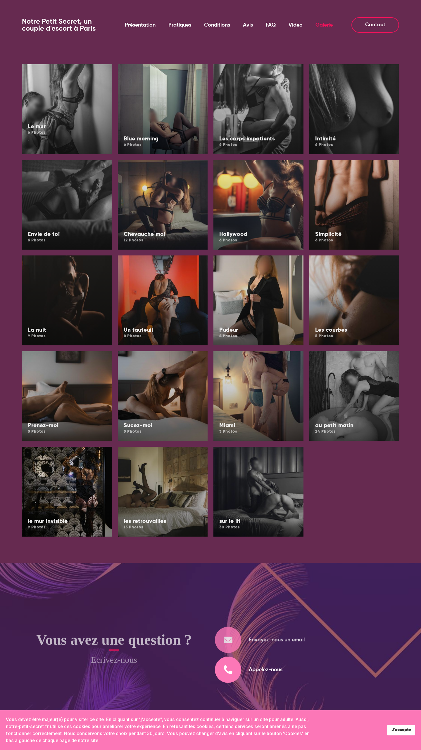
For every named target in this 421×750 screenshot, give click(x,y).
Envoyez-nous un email (277, 650)
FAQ (271, 25)
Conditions (217, 25)
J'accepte (401, 730)
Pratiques (179, 25)
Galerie (324, 25)
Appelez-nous (265, 669)
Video (296, 25)
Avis (248, 25)
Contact (375, 24)
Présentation (140, 25)
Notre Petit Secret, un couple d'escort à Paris (59, 25)
